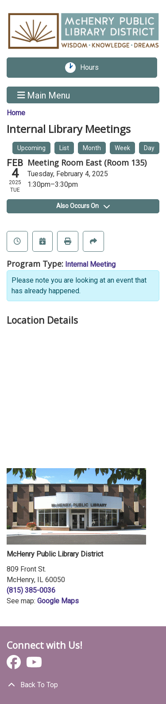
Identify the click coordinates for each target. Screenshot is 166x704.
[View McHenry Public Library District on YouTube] (34, 665)
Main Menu (43, 95)
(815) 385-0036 (31, 590)
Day (149, 147)
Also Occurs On (83, 205)
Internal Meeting (90, 264)
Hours (92, 67)
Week (122, 147)
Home (16, 113)
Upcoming (31, 147)
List (64, 147)
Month (92, 147)
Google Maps (58, 601)
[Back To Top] (83, 685)
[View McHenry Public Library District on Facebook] (15, 665)
